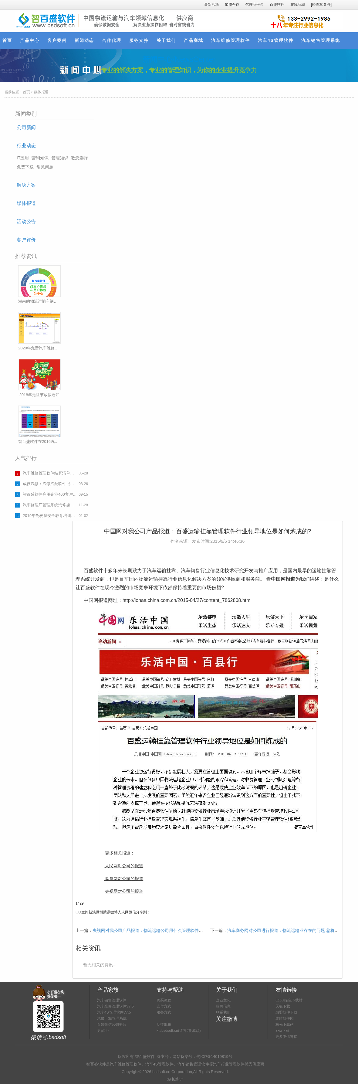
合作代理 (111, 40)
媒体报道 (41, 92)
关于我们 (166, 40)
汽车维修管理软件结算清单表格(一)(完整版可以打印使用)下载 (50, 473)
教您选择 (79, 157)
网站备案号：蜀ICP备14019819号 (202, 1056)
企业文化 (223, 1000)
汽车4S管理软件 (275, 40)
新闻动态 (84, 40)
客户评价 (26, 239)
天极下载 (282, 1006)
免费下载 (25, 167)
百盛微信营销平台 (111, 1024)
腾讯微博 (110, 912)
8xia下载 (282, 1030)
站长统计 (175, 1079)
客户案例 (57, 40)
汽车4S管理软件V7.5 (114, 1012)
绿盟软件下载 (286, 1012)
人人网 (123, 912)
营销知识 (40, 157)
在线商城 (297, 4)
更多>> (103, 1030)
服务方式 (164, 1012)
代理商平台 (254, 4)
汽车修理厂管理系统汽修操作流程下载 (50, 505)
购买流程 (164, 1000)
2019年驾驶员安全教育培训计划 (50, 515)
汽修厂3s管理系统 (112, 1018)
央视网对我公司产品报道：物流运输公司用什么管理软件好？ (150, 930)
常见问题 (44, 167)
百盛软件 (277, 4)
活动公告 (26, 221)
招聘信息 (223, 1006)
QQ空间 (82, 912)
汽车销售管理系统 (320, 40)
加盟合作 (232, 4)
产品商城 (193, 40)
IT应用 (23, 157)
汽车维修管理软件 (230, 40)
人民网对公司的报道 (124, 865)
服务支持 (139, 40)
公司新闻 (26, 127)
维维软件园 (284, 1018)
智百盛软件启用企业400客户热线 (50, 494)
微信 (132, 912)
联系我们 (223, 1012)
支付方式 (164, 1006)
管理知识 (59, 157)
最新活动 (211, 4)
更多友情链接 (286, 1037)
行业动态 (26, 145)
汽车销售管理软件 (111, 1000)
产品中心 (29, 40)
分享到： (143, 912)
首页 (7, 40)
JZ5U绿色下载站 (288, 1000)
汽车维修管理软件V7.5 (115, 1006)
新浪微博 (96, 912)
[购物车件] (321, 4)
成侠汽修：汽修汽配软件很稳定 (50, 483)
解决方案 (26, 185)
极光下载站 (284, 1024)
